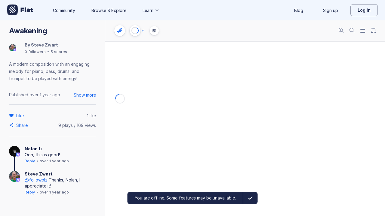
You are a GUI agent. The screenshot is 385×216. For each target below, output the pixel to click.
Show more (85, 95)
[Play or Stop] (135, 30)
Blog (298, 10)
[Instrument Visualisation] (154, 30)
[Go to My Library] (20, 10)
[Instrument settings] (119, 30)
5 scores (59, 51)
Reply (30, 160)
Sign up (330, 10)
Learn (151, 10)
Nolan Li (33, 148)
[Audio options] (142, 30)
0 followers (35, 51)
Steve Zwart (44, 44)
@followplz (36, 179)
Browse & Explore (108, 10)
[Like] (21, 115)
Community (64, 10)
